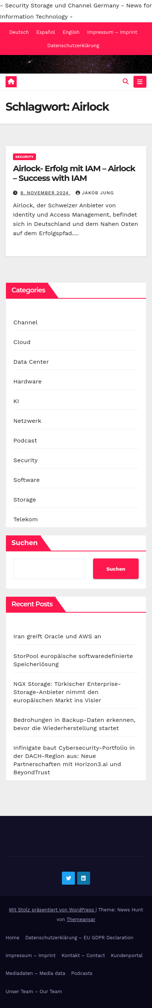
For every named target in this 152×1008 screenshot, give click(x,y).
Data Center (31, 361)
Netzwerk (27, 420)
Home (12, 937)
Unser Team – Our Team (34, 991)
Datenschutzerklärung (73, 45)
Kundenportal (127, 955)
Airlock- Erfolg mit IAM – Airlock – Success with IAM (74, 173)
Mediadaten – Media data (35, 973)
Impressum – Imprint (112, 32)
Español (45, 32)
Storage (24, 499)
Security (24, 157)
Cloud (21, 342)
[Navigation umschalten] (139, 82)
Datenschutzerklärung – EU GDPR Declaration (79, 937)
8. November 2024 (45, 192)
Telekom (25, 519)
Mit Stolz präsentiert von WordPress (52, 910)
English (71, 32)
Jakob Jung (95, 192)
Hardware (27, 381)
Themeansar (80, 919)
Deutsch (19, 32)
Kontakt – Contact (83, 955)
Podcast (25, 440)
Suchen (24, 543)
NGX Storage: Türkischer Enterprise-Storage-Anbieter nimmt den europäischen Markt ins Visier (67, 692)
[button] (126, 81)
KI (16, 401)
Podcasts (82, 973)
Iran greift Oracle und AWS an (57, 636)
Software (26, 479)
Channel (25, 322)
